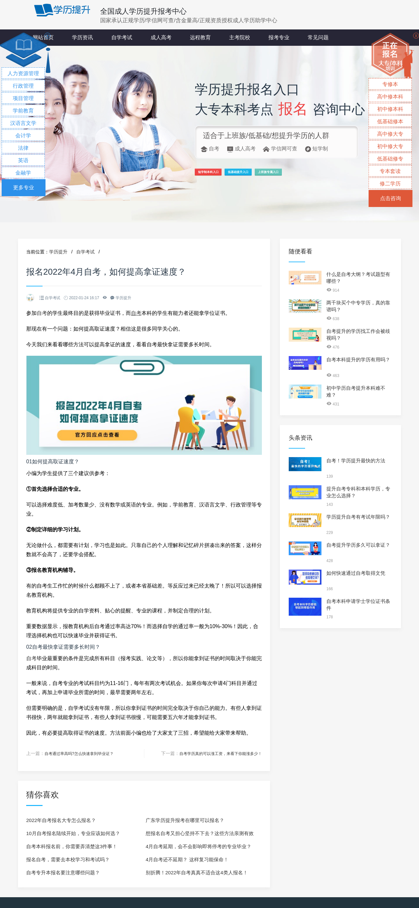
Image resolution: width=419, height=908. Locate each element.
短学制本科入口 (220, 175)
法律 (23, 148)
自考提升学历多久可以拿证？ (358, 545)
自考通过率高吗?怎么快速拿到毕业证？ (85, 753)
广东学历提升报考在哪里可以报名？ (185, 820)
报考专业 (278, 37)
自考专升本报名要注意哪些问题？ (63, 872)
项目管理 (23, 98)
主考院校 (239, 37)
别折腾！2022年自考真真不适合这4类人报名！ (197, 872)
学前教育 (23, 110)
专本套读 (390, 171)
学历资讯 (82, 37)
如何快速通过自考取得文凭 (355, 573)
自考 (42, 313)
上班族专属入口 (330, 175)
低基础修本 (390, 121)
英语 (23, 160)
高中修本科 (390, 96)
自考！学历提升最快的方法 (355, 460)
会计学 (23, 135)
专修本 (390, 84)
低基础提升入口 (275, 175)
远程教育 (200, 37)
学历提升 (58, 251)
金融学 (23, 173)
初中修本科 (390, 109)
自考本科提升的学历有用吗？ (358, 359)
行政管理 (23, 86)
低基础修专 (390, 159)
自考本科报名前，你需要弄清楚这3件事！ (71, 846)
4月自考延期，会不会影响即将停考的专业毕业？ (198, 846)
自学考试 (121, 37)
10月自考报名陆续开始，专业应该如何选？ (73, 833)
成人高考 (161, 37)
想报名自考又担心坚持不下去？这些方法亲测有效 (200, 833)
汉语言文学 (23, 123)
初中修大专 (390, 146)
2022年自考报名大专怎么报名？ (61, 820)
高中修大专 (390, 134)
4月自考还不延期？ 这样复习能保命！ (187, 859)
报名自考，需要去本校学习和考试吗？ (68, 859)
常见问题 (318, 37)
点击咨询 (390, 198)
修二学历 (390, 183)
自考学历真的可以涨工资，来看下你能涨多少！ (214, 753)
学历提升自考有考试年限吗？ (358, 517)
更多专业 (23, 187)
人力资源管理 (23, 73)
